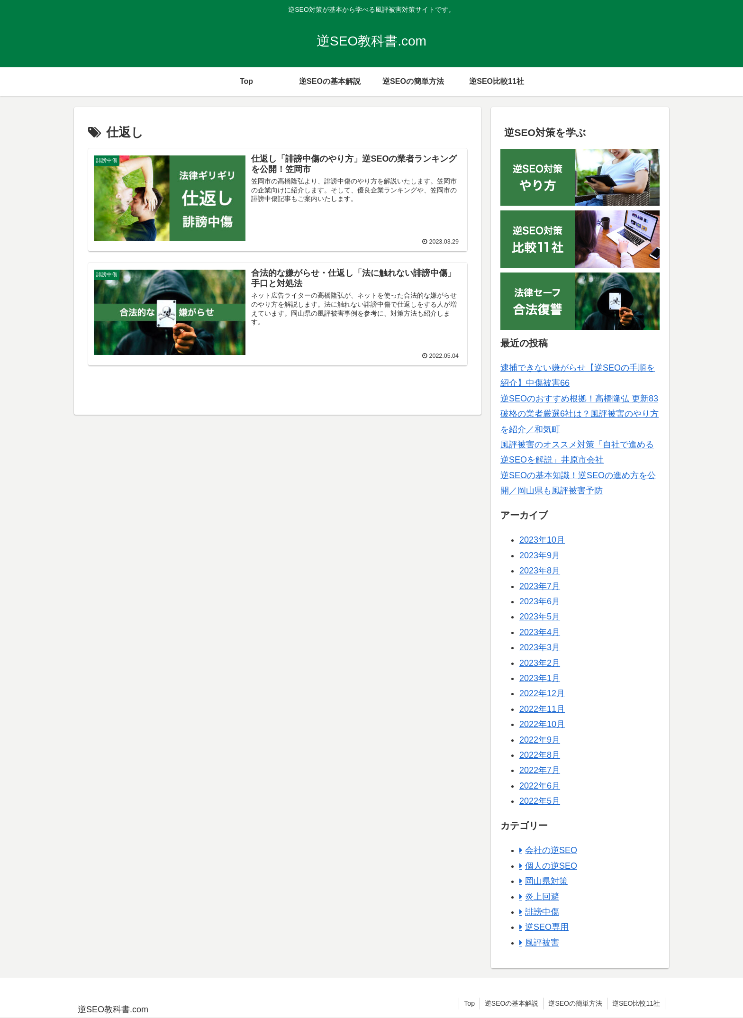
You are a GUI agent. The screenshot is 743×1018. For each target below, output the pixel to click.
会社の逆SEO (551, 850)
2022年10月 (542, 724)
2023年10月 (542, 540)
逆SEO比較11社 (636, 1003)
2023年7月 (539, 586)
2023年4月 (539, 632)
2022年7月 (539, 770)
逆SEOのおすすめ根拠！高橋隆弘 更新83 (579, 398)
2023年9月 (539, 555)
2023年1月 (539, 678)
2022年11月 (542, 709)
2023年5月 (539, 616)
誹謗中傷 (542, 912)
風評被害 (542, 942)
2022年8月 (539, 755)
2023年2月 (539, 663)
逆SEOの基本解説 (512, 1003)
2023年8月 (539, 570)
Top (469, 1003)
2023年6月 (539, 601)
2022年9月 (539, 740)
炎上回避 (542, 896)
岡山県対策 (546, 881)
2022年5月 (539, 801)
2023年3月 (539, 647)
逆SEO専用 (547, 927)
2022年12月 (542, 693)
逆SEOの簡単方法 (575, 1003)
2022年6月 (539, 786)
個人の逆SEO (551, 866)
